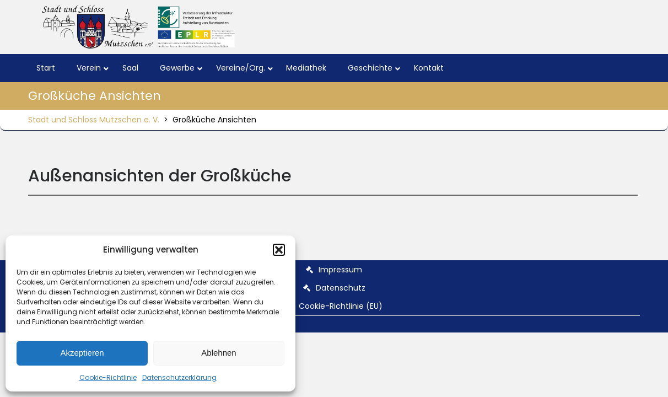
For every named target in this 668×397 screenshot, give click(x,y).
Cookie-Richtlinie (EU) (341, 306)
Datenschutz (340, 287)
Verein (89, 67)
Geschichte (370, 67)
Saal (130, 67)
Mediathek (306, 67)
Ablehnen (218, 352)
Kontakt (429, 67)
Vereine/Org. (240, 67)
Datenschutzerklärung (179, 377)
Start (45, 67)
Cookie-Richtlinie (108, 377)
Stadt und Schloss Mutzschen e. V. (93, 119)
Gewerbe (177, 67)
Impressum (340, 269)
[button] (278, 249)
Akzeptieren (82, 352)
